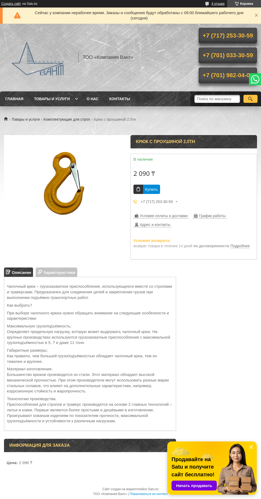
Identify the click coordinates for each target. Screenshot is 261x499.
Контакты (119, 99)
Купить (151, 189)
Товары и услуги (52, 99)
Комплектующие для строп (67, 119)
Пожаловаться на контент (149, 494)
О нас (93, 99)
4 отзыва (218, 4)
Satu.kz (153, 489)
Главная (14, 99)
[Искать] (250, 99)
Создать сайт (11, 4)
